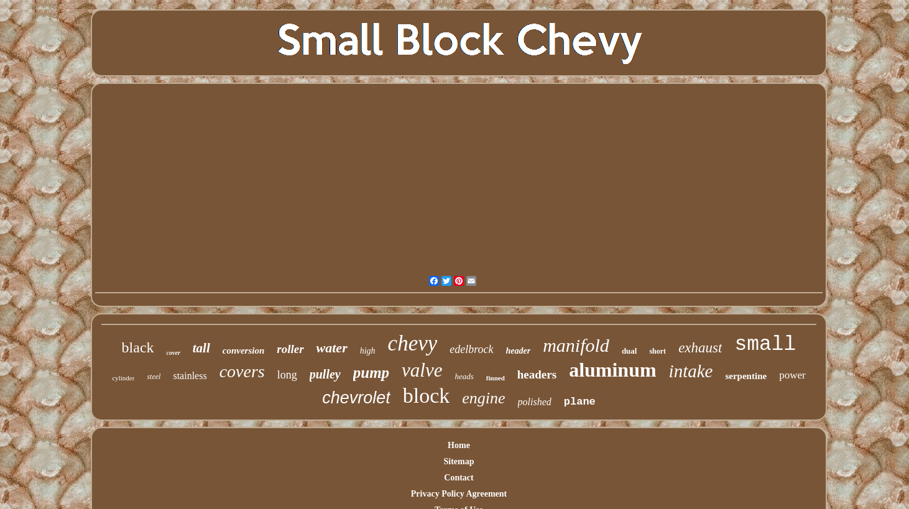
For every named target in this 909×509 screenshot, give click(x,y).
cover (173, 352)
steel (153, 376)
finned (495, 378)
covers (242, 371)
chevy (413, 343)
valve (422, 370)
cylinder (123, 378)
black (138, 347)
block (426, 395)
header (518, 350)
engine (483, 398)
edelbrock (471, 349)
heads (464, 376)
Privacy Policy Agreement (459, 493)
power (792, 375)
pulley (325, 374)
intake (691, 371)
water (332, 347)
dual (629, 350)
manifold (576, 345)
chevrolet (356, 397)
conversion (244, 350)
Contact (458, 477)
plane (580, 402)
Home (459, 445)
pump (371, 372)
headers (536, 374)
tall (201, 348)
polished (534, 402)
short (657, 351)
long (287, 375)
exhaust (700, 347)
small (765, 344)
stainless (189, 375)
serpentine (746, 376)
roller (290, 348)
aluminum (612, 370)
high (368, 350)
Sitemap (459, 461)
